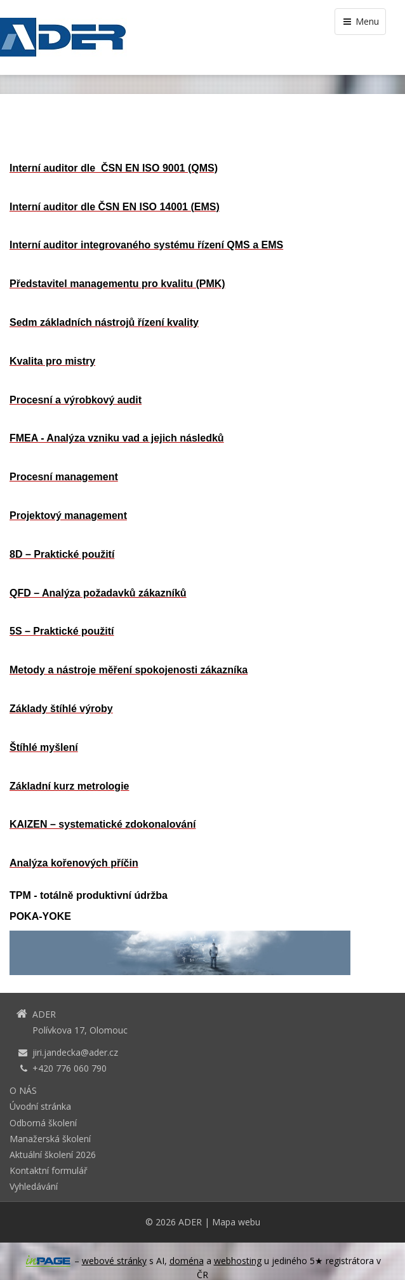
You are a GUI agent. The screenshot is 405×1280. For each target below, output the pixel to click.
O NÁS (23, 1090)
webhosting (238, 1261)
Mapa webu (236, 1222)
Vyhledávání (34, 1186)
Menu (360, 21)
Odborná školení (43, 1123)
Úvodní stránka (40, 1106)
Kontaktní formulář (49, 1170)
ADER (190, 1222)
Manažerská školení (50, 1139)
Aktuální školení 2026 (53, 1155)
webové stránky (114, 1261)
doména (186, 1261)
